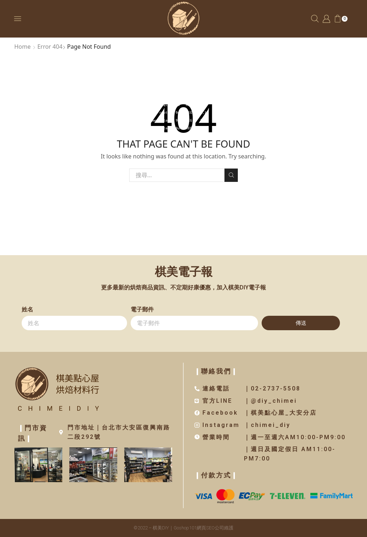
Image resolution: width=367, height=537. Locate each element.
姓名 (27, 309)
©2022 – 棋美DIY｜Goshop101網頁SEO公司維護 (183, 528)
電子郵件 (142, 309)
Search (231, 175)
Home (22, 47)
